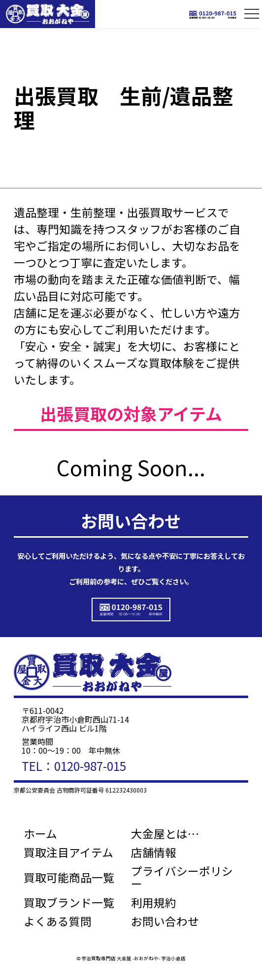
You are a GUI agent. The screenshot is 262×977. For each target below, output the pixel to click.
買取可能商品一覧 (69, 877)
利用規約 (153, 902)
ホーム (40, 833)
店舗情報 (153, 852)
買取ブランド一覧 (69, 902)
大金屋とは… (165, 833)
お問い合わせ (165, 921)
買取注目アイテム (68, 852)
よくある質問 (58, 921)
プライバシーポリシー (182, 877)
